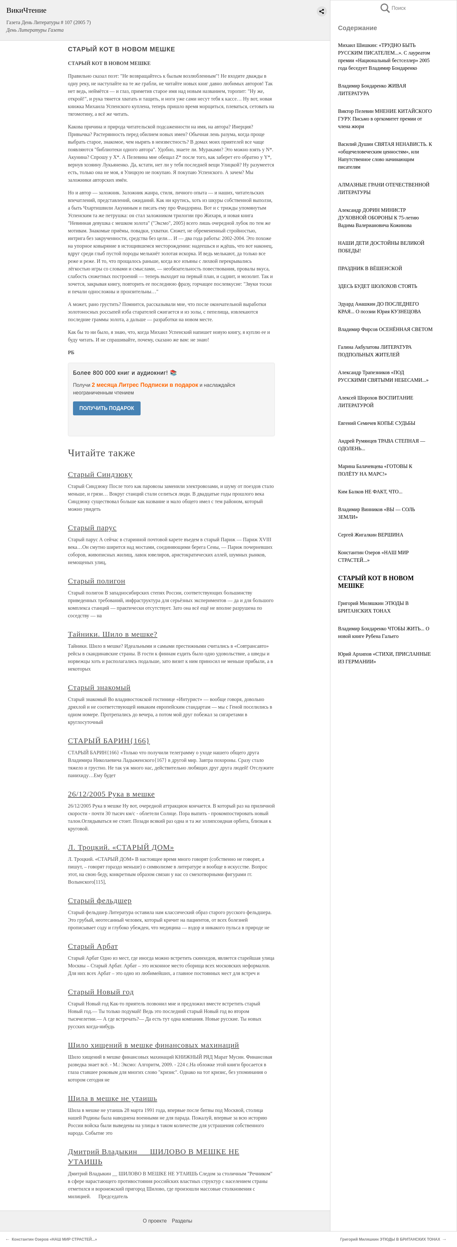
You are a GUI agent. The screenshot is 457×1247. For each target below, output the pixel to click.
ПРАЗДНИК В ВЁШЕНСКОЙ (370, 268)
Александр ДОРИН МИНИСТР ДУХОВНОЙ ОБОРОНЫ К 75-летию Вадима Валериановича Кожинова (378, 217)
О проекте (155, 1221)
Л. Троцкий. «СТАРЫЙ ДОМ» (121, 847)
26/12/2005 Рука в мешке (111, 794)
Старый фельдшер (100, 900)
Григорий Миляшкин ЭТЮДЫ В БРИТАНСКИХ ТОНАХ (390, 1239)
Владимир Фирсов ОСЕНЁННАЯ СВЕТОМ (385, 329)
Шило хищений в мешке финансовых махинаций (153, 1045)
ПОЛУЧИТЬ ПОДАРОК (106, 408)
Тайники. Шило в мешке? (112, 634)
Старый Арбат (93, 946)
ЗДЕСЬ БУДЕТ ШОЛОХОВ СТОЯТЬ (377, 286)
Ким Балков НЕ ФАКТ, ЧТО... (370, 491)
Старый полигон (96, 581)
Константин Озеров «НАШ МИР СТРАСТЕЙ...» (54, 1239)
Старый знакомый (99, 687)
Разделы (182, 1221)
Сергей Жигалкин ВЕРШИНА (370, 534)
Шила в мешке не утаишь (112, 1098)
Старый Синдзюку (100, 474)
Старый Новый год (101, 992)
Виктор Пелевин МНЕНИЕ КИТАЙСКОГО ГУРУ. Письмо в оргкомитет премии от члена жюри (385, 118)
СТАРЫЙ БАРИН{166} (109, 741)
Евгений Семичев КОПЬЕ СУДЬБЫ (376, 423)
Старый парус (92, 527)
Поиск (393, 8)
